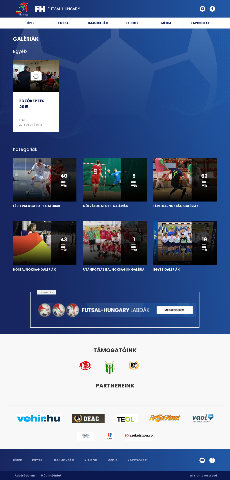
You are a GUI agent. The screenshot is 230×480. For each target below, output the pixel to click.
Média (166, 23)
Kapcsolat (200, 23)
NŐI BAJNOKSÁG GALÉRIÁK (34, 269)
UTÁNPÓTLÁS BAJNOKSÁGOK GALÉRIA (113, 269)
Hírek (30, 23)
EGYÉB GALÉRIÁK (166, 269)
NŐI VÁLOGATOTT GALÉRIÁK (105, 206)
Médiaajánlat (51, 475)
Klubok (132, 23)
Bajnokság (98, 23)
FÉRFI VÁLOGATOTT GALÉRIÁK (36, 206)
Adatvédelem (25, 475)
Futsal (64, 23)
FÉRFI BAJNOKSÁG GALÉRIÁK (176, 206)
